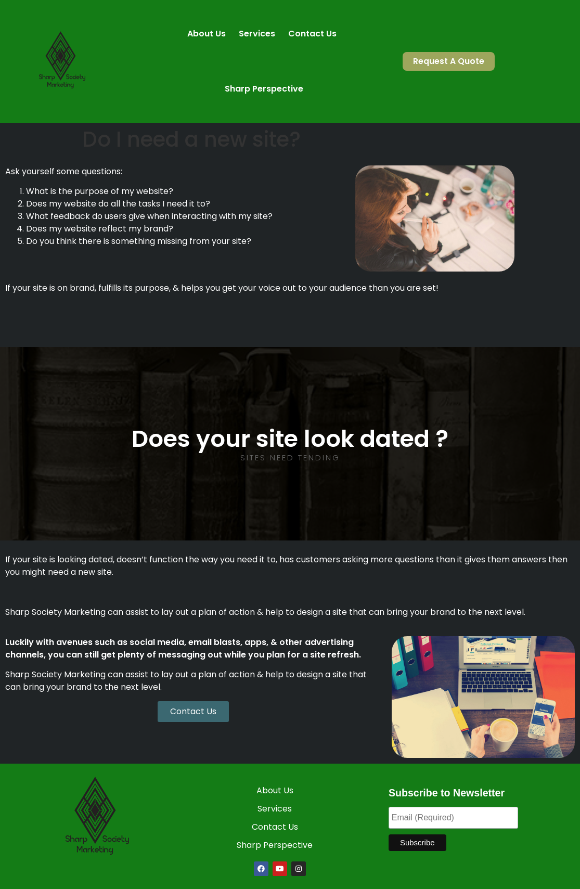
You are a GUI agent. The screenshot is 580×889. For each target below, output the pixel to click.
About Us (206, 34)
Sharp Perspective (264, 89)
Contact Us (312, 34)
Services (257, 34)
